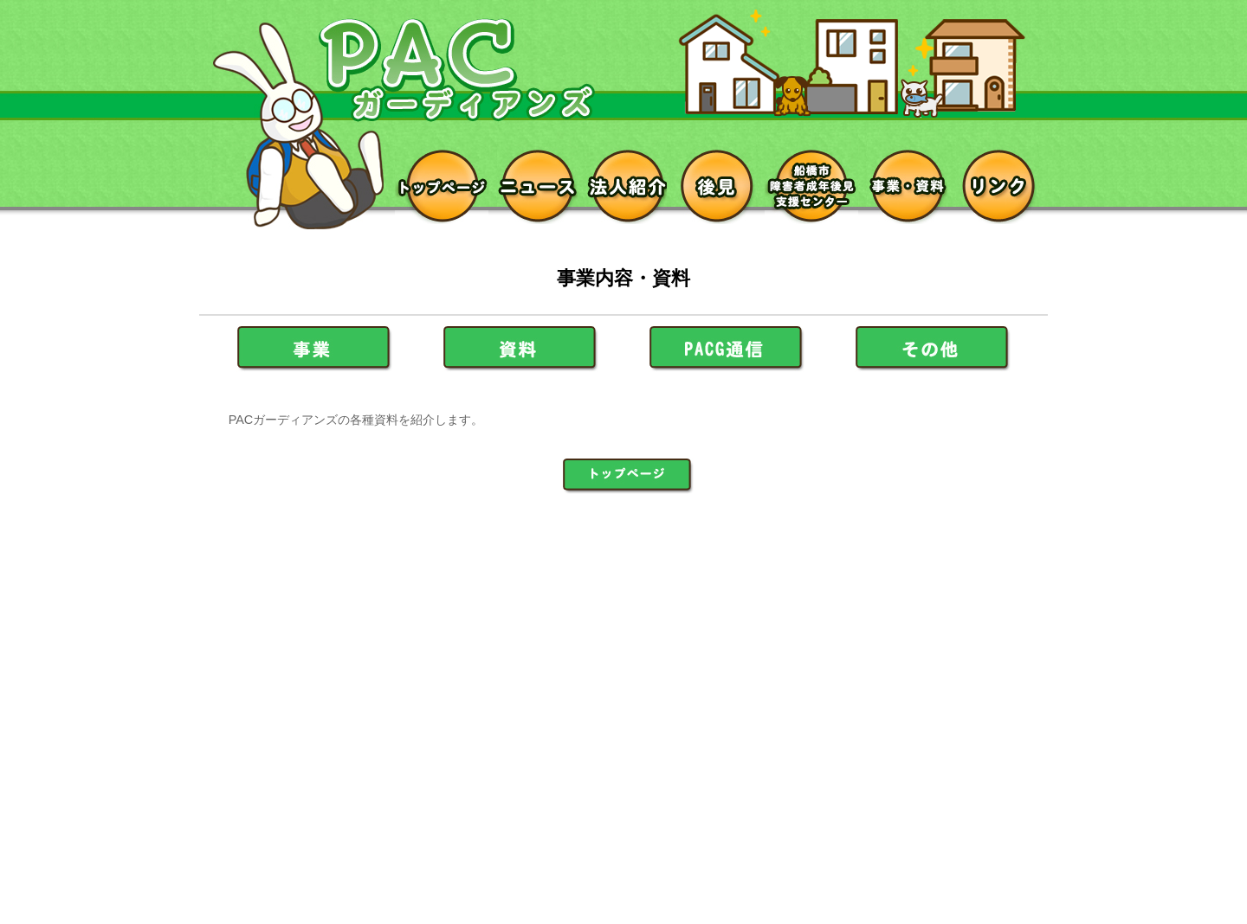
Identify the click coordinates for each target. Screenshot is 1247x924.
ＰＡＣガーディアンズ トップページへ (628, 476)
